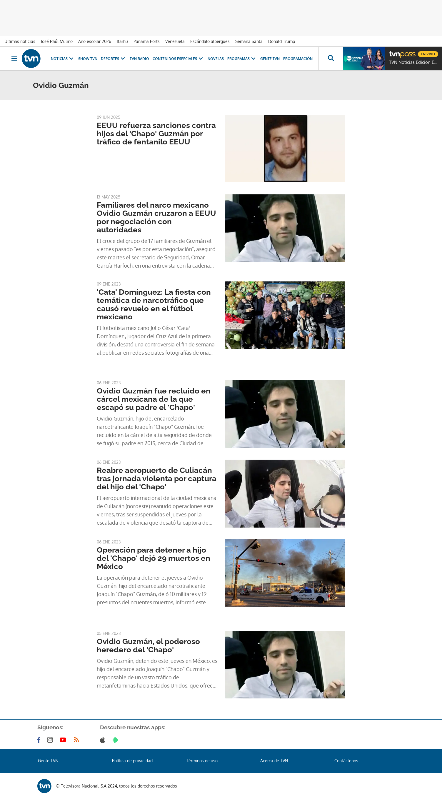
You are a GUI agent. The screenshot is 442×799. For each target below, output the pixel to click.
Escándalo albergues (210, 41)
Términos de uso (202, 760)
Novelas (216, 58)
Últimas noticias (19, 41)
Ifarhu (122, 41)
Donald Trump (281, 41)
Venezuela (175, 41)
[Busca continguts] (330, 58)
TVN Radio (139, 58)
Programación (298, 58)
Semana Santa (249, 41)
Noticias (63, 58)
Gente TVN (270, 58)
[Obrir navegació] (14, 58)
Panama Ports (147, 41)
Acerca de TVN (274, 760)
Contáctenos (346, 760)
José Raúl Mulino (57, 41)
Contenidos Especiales (178, 58)
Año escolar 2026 (94, 41)
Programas (242, 58)
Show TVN (87, 58)
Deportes (113, 58)
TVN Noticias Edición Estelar (414, 62)
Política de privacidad (132, 760)
